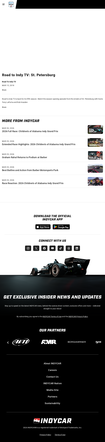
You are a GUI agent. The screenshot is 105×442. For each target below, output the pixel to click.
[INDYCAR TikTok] (61, 248)
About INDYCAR (52, 363)
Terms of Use (60, 434)
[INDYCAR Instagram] (28, 248)
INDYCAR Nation (52, 383)
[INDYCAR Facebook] (44, 248)
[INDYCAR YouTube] (52, 248)
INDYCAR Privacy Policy (78, 316)
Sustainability (52, 403)
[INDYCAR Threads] (69, 248)
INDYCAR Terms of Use (52, 316)
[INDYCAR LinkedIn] (77, 248)
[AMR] (48, 341)
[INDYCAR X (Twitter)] (36, 248)
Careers (52, 370)
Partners (52, 396)
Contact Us (52, 376)
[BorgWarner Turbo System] (76, 341)
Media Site (53, 389)
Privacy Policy (45, 434)
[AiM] (20, 341)
